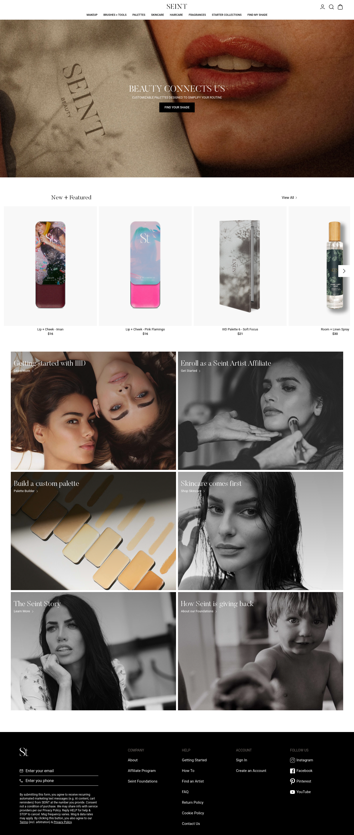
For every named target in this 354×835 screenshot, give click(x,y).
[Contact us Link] (191, 823)
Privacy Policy (63, 822)
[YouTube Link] (312, 792)
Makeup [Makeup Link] (92, 15)
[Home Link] (177, 6)
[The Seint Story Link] (93, 651)
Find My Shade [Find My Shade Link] (257, 15)
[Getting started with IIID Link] (93, 411)
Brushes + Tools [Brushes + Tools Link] (115, 15)
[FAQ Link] (185, 792)
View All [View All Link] (289, 197)
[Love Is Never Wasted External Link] (142, 781)
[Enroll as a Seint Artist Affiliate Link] (260, 411)
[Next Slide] (344, 271)
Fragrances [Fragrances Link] (197, 15)
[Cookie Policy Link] (193, 813)
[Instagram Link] (312, 760)
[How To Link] (188, 770)
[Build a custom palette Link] (93, 531)
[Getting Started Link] (194, 760)
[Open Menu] (322, 6)
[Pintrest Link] (312, 781)
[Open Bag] (339, 6)
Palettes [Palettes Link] (139, 15)
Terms (24, 822)
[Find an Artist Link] (193, 781)
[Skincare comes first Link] (260, 531)
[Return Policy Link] (193, 802)
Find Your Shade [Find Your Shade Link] (177, 107)
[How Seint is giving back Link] (260, 651)
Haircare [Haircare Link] (176, 15)
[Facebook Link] (312, 770)
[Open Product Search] (330, 6)
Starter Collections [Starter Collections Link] (227, 15)
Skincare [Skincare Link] (157, 15)
